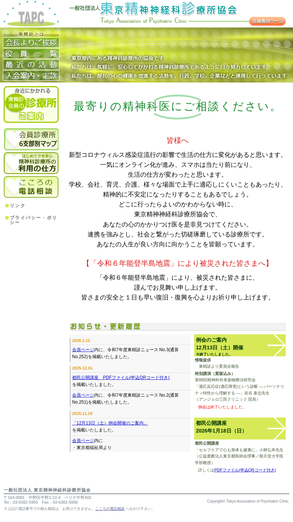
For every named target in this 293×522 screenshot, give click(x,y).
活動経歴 (31, 64)
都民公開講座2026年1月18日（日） (221, 427)
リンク (18, 205)
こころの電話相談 (31, 187)
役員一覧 (31, 53)
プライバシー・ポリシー (34, 220)
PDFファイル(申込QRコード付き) (245, 470)
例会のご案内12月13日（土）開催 (219, 346)
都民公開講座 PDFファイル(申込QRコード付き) (121, 377)
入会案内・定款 (31, 75)
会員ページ (83, 349)
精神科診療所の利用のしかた (31, 162)
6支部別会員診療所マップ (31, 139)
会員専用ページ (267, 21)
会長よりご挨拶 (31, 42)
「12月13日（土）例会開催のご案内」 (110, 423)
